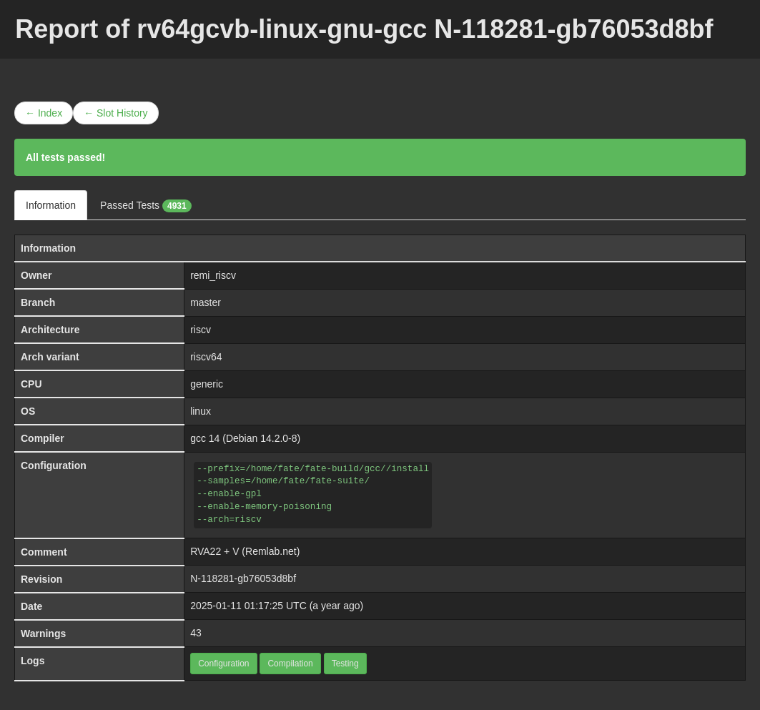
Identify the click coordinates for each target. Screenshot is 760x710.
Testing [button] (345, 664)
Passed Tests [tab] (146, 205)
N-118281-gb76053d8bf (243, 578)
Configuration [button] (223, 664)
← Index (43, 113)
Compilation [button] (289, 664)
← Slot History (115, 113)
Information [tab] (51, 205)
